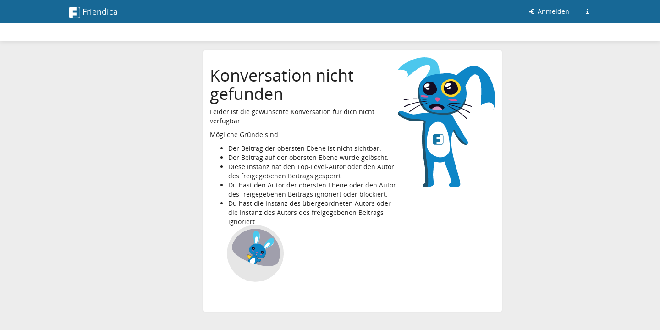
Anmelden (548, 11)
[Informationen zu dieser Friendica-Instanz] (587, 11)
